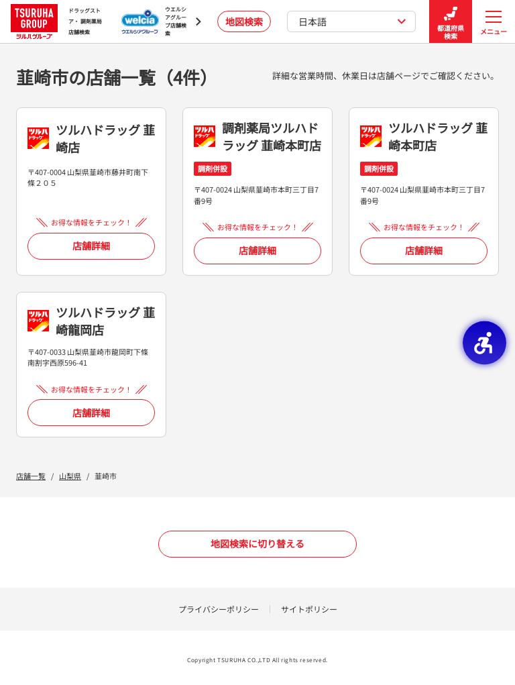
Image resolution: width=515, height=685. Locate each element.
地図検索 (244, 21)
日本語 (352, 21)
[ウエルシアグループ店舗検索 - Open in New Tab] (161, 21)
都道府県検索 (450, 22)
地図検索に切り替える (257, 543)
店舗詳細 (91, 245)
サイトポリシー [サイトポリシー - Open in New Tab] (309, 609)
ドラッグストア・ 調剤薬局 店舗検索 (56, 21)
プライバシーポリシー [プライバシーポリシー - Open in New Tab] (218, 609)
